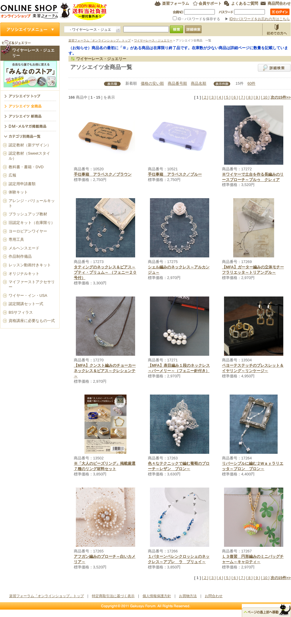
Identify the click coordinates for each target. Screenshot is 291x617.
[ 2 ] (205, 97)
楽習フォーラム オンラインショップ (53, 11)
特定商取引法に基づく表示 (113, 596)
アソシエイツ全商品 (30, 106)
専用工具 (16, 239)
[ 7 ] (242, 97)
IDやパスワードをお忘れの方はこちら (259, 19)
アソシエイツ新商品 (30, 116)
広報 (12, 175)
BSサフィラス (21, 312)
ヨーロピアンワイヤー (28, 231)
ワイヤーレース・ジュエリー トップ (30, 96)
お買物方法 (276, 29)
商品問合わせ (279, 3)
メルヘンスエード (24, 248)
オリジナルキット (24, 273)
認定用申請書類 (22, 184)
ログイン (280, 12)
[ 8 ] (249, 97)
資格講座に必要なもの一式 (32, 320)
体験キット (18, 192)
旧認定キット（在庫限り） (32, 222)
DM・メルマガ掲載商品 (30, 126)
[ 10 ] (265, 97)
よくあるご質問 (244, 3)
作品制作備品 (20, 256)
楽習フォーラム (175, 3)
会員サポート (210, 3)
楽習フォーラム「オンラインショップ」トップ (99, 40)
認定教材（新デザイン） (30, 145)
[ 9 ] (257, 97)
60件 (251, 83)
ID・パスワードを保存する (197, 19)
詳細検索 (274, 68)
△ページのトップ (266, 610)
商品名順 (198, 83)
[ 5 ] (227, 97)
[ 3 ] (212, 97)
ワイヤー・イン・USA (28, 295)
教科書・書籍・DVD (26, 167)
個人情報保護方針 (157, 596)
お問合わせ (214, 596)
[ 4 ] (220, 97)
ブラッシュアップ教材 (28, 214)
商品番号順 (177, 83)
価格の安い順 (152, 83)
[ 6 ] (234, 97)
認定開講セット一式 (26, 304)
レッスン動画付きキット (30, 265)
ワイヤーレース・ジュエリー (153, 40)
